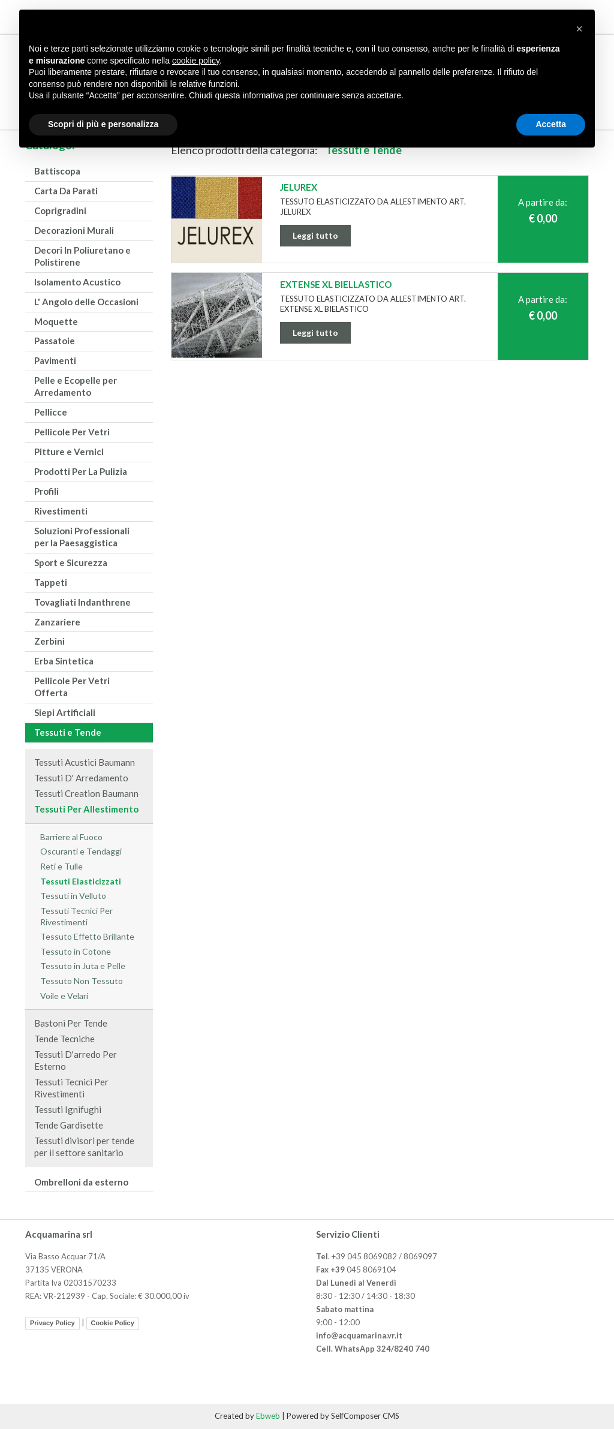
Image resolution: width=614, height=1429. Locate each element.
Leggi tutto (315, 235)
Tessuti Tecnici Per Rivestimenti (76, 916)
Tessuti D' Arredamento (81, 777)
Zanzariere (57, 621)
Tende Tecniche (64, 1038)
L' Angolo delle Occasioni (86, 301)
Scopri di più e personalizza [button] (103, 124)
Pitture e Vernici (69, 451)
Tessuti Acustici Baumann (84, 762)
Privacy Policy (52, 1322)
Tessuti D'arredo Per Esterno (75, 1060)
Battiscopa (57, 171)
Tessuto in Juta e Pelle (82, 966)
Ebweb (268, 1416)
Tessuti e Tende (67, 732)
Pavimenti (55, 360)
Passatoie (54, 340)
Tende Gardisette (68, 1125)
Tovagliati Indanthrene (82, 602)
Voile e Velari (64, 996)
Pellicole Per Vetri (72, 431)
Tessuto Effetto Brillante (87, 936)
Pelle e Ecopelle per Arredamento (75, 386)
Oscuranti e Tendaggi (81, 851)
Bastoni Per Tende (70, 1023)
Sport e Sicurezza (70, 562)
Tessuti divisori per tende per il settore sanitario (84, 1146)
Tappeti (50, 582)
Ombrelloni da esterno (81, 1182)
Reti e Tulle (61, 866)
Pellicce (50, 412)
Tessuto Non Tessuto (81, 981)
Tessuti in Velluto (73, 896)
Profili (46, 491)
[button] (579, 28)
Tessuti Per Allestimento (86, 809)
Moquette (56, 321)
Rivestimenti (61, 511)
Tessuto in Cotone (75, 951)
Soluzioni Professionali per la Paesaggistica (82, 536)
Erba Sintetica (64, 660)
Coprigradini (60, 210)
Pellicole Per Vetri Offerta (72, 686)
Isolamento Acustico (77, 281)
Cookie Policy (112, 1322)
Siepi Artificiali (64, 712)
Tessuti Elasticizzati (80, 881)
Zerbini (49, 641)
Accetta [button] (550, 124)
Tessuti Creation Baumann (86, 793)
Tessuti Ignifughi (67, 1109)
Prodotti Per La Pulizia (80, 471)
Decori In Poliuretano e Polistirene (82, 256)
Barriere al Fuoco (71, 837)
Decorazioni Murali (74, 230)
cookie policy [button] (195, 60)
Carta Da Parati (66, 190)
